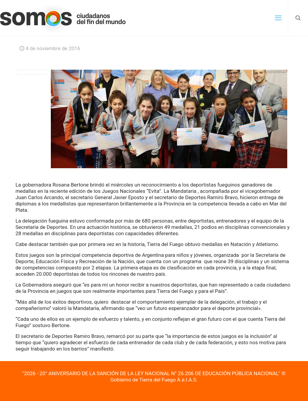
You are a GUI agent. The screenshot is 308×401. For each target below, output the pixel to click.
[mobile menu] (278, 18)
